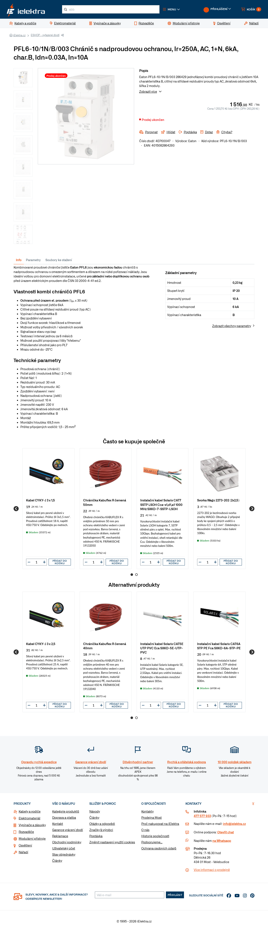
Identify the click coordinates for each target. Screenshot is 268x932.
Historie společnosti (155, 836)
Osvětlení (25, 845)
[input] (36, 562)
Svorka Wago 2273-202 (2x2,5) (218, 500)
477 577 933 (202, 815)
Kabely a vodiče (30, 811)
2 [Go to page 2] (136, 574)
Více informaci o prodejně (212, 869)
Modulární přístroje (32, 838)
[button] (171, 9)
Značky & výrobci (101, 829)
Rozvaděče (26, 831)
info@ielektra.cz (234, 823)
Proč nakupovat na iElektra (160, 823)
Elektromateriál (29, 818)
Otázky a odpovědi (102, 823)
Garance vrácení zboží (67, 829)
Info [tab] (18, 260)
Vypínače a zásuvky (32, 825)
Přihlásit (175, 894)
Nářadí (23, 852)
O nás (145, 829)
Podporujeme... (151, 842)
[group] (48, 508)
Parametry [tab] (33, 260)
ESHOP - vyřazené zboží (45, 35)
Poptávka (95, 836)
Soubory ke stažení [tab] (58, 260)
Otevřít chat (225, 832)
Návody (94, 811)
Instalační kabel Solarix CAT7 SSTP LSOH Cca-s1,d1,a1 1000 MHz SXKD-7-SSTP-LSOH (161, 504)
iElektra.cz (19, 35)
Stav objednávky (63, 854)
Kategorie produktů (65, 811)
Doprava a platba (64, 817)
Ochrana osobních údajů (158, 848)
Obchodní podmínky (66, 842)
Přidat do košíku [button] (60, 562)
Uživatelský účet (63, 848)
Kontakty (147, 811)
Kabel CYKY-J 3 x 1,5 (40, 500)
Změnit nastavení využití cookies (112, 842)
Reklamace (60, 836)
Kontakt (57, 823)
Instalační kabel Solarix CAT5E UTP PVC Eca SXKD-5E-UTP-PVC (161, 648)
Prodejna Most (151, 817)
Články (57, 860)
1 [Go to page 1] (131, 574)
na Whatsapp (221, 840)
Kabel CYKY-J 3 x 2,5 (40, 643)
